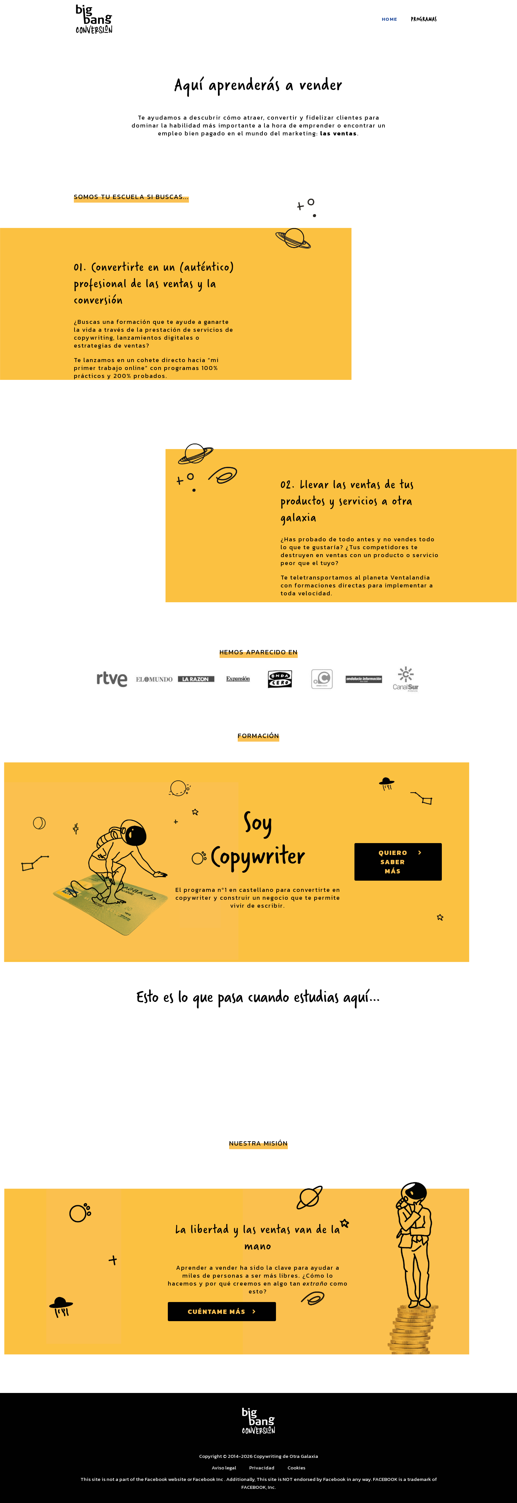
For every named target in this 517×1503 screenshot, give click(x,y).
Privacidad (262, 1467)
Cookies (297, 1467)
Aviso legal (223, 1467)
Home (390, 19)
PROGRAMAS (424, 18)
